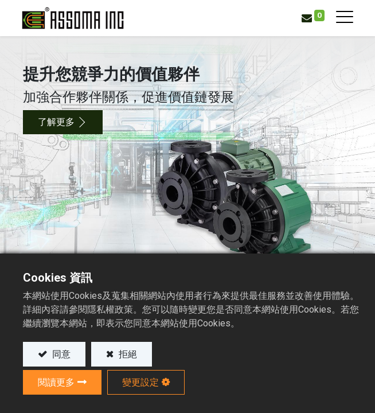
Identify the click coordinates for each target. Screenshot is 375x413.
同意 (60, 354)
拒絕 (126, 354)
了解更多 (56, 121)
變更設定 (140, 382)
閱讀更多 (56, 382)
